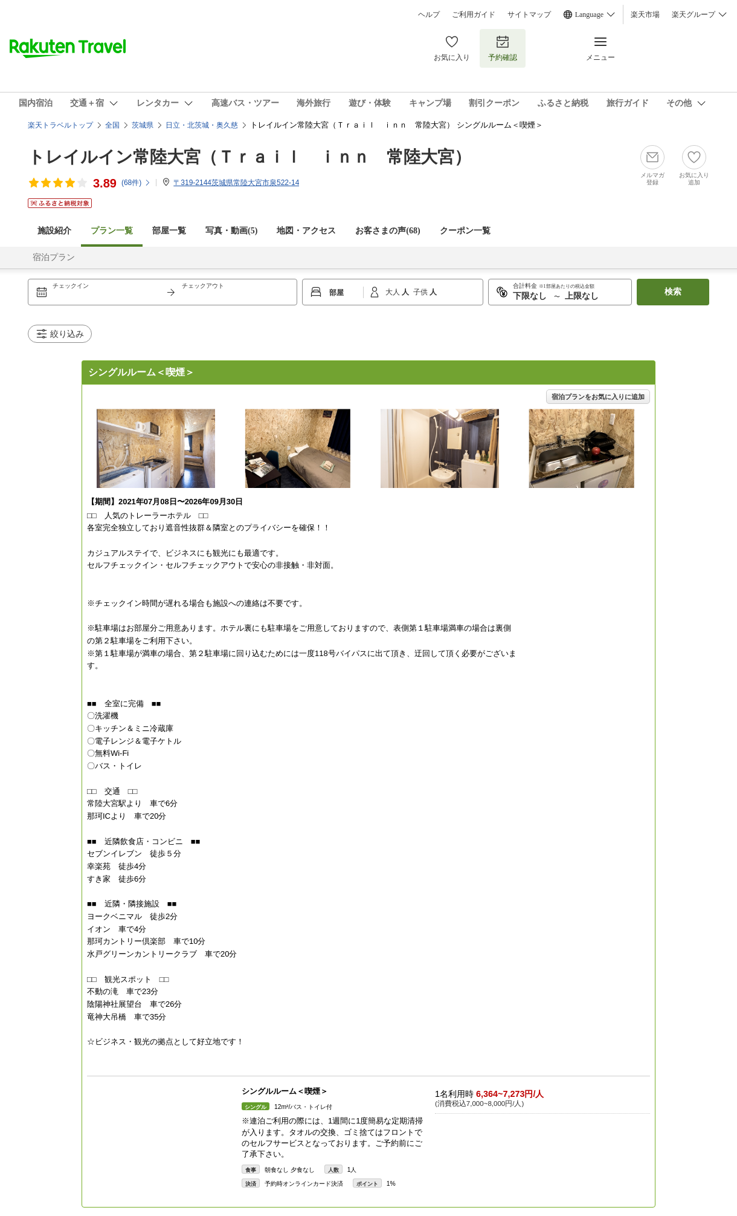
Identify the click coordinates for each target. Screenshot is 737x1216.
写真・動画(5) (231, 230)
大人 (393, 292)
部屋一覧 (169, 230)
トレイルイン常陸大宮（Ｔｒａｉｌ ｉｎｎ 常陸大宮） (249, 157)
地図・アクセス (306, 230)
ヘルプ (429, 14)
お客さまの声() (387, 230)
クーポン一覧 (465, 230)
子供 (421, 292)
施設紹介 (54, 230)
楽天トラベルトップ (60, 125)
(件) (136, 182)
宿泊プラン (54, 257)
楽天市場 (645, 14)
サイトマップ (529, 14)
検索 (673, 291)
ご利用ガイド (473, 14)
